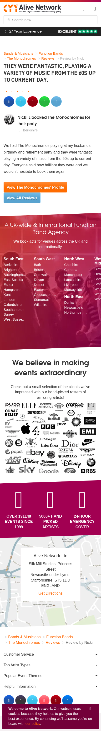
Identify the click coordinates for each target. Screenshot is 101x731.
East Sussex (13, 280)
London (9, 300)
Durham (70, 302)
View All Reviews (22, 198)
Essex (8, 285)
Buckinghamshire (15, 275)
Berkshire (11, 265)
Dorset (39, 285)
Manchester (73, 275)
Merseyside (73, 290)
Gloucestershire (45, 295)
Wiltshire (40, 305)
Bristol (39, 270)
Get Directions (50, 593)
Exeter (39, 290)
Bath (37, 265)
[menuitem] (50, 654)
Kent (7, 295)
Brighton (10, 270)
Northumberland (75, 312)
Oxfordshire (13, 305)
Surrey (9, 314)
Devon (39, 280)
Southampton (14, 310)
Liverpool (71, 285)
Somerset (41, 300)
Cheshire (71, 265)
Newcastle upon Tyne (75, 307)
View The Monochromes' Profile (35, 187)
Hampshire (12, 290)
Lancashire (72, 280)
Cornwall (40, 275)
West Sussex (14, 319)
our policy (32, 724)
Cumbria (70, 270)
